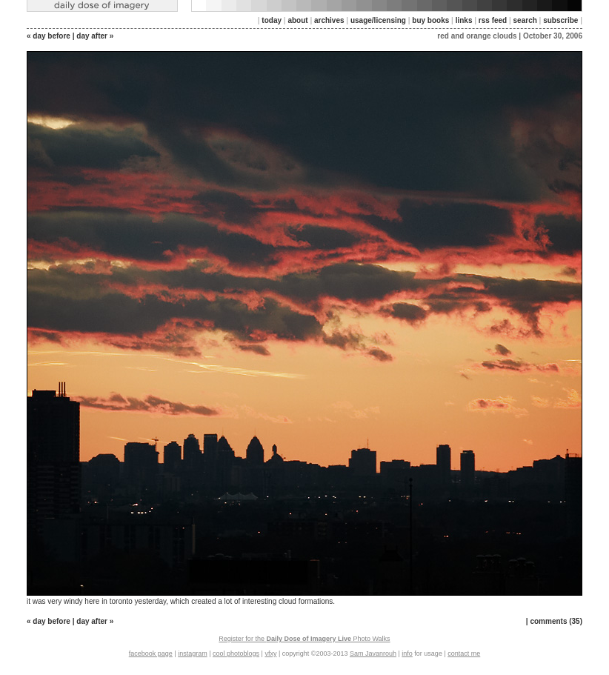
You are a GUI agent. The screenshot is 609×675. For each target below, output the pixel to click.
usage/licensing (378, 20)
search (525, 20)
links (464, 20)
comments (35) (556, 621)
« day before (48, 36)
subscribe (560, 20)
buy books (430, 20)
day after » (94, 36)
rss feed (493, 20)
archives (329, 20)
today (272, 20)
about (297, 20)
